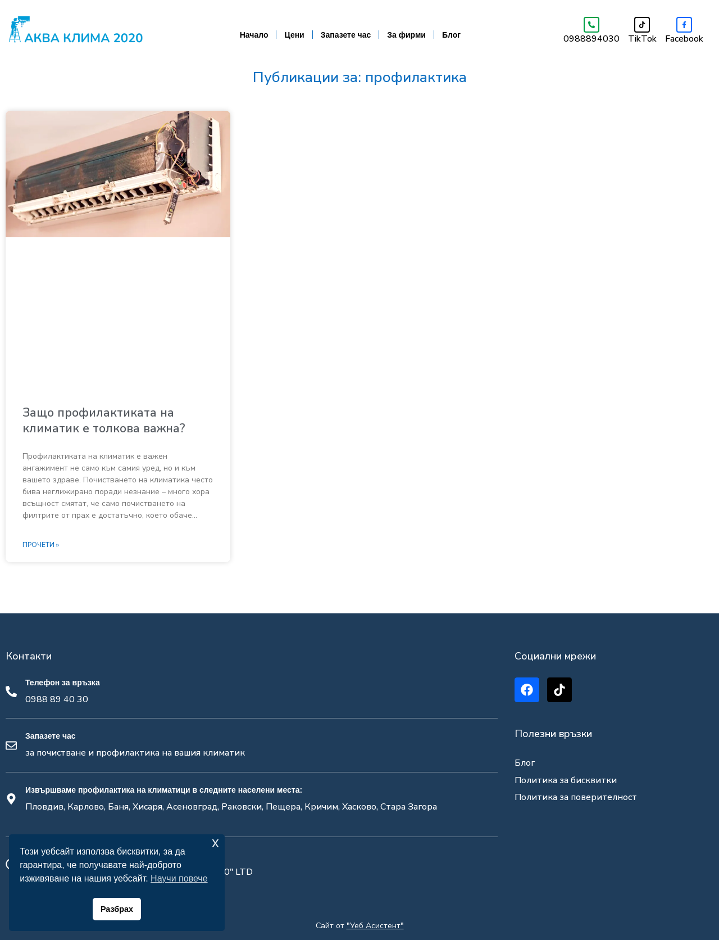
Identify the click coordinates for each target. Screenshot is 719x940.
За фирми (406, 34)
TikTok (642, 39)
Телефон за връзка (62, 682)
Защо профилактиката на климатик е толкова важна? (103, 420)
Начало (254, 34)
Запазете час (346, 34)
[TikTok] (642, 25)
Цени (294, 34)
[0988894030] (591, 25)
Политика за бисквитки (566, 780)
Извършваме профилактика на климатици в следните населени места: (163, 789)
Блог (451, 34)
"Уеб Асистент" (375, 925)
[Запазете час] (11, 745)
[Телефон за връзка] (11, 691)
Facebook (684, 39)
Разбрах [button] (117, 909)
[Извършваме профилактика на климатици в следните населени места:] (11, 799)
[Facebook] (684, 25)
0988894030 (591, 39)
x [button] (215, 842)
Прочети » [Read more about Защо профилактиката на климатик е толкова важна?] (40, 545)
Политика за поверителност (576, 797)
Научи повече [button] (179, 878)
